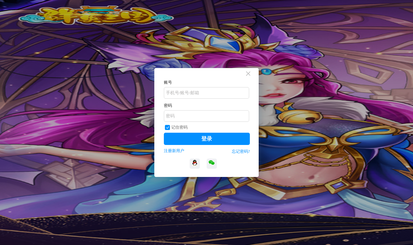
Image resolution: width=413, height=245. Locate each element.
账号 (168, 82)
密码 (168, 105)
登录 (206, 139)
